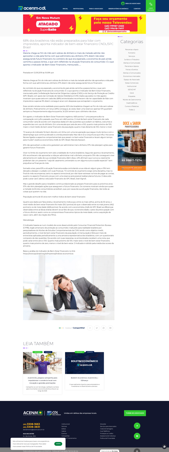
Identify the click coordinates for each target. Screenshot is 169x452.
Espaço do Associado (132, 80)
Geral (132, 93)
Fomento (131, 53)
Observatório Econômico (118, 8)
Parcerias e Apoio (131, 50)
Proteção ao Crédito (106, 433)
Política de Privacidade (34, 446)
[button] (130, 3)
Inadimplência (131, 103)
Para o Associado (96, 8)
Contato (137, 8)
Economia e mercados (131, 76)
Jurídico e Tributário (131, 60)
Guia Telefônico (105, 431)
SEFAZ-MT (132, 90)
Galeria (64, 431)
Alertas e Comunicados (132, 73)
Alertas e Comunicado (131, 63)
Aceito (58, 443)
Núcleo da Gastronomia (132, 100)
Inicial (65, 8)
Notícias (64, 426)
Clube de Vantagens (106, 429)
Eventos (64, 433)
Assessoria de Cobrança (108, 436)
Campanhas (65, 436)
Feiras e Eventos (132, 70)
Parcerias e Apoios (132, 66)
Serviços (132, 56)
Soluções (103, 424)
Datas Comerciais (131, 83)
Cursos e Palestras (132, 106)
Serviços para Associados (108, 426)
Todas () (132, 110)
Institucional (78, 8)
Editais (64, 429)
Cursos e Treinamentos (69, 438)
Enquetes (131, 96)
